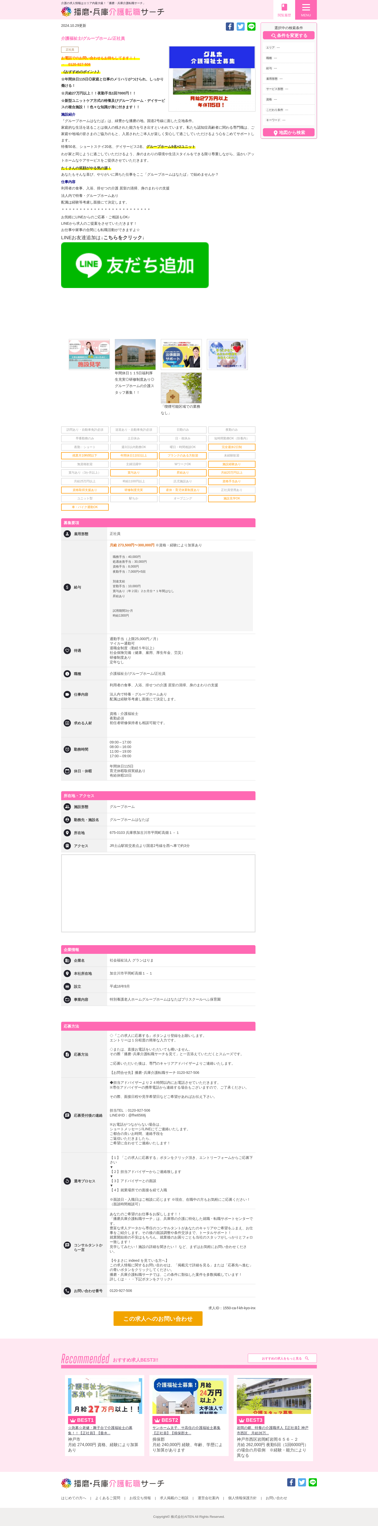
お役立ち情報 (140, 1498)
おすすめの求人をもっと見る (282, 1358)
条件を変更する (288, 36)
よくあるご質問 (107, 1498)
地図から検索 (288, 133)
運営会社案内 (208, 1498)
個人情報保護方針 (242, 1498)
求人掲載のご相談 (174, 1498)
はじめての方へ (73, 1498)
